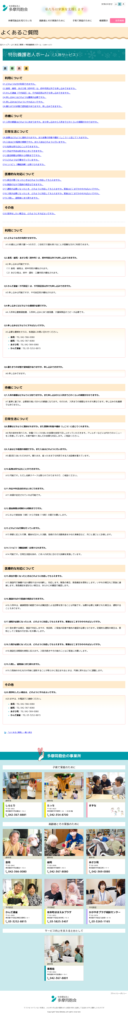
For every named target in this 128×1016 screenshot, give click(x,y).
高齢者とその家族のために (52, 20)
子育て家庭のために (82, 20)
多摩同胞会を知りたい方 (20, 20)
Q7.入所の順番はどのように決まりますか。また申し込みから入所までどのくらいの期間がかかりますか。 (51, 122)
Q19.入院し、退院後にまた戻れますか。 (21, 198)
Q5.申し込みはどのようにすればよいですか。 (23, 101)
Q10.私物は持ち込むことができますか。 (21, 146)
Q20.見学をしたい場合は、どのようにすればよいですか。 (29, 213)
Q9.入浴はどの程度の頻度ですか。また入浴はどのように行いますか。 (35, 142)
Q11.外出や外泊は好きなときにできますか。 (23, 151)
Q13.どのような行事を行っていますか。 (21, 159)
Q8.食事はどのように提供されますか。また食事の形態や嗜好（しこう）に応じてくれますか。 (46, 137)
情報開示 (103, 20)
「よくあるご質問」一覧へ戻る (19, 732)
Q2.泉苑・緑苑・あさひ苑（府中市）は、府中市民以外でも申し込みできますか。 (40, 88)
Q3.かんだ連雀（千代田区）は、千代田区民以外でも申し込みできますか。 (37, 92)
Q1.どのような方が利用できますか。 (19, 84)
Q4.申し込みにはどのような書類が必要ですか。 (24, 97)
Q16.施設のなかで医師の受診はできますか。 (23, 184)
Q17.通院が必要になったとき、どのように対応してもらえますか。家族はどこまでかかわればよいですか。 (51, 189)
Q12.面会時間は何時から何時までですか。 (22, 155)
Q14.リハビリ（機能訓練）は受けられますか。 (24, 164)
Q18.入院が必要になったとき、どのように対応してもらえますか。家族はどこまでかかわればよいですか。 (51, 193)
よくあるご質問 (17, 44)
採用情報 (119, 20)
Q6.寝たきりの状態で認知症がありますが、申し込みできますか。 (33, 106)
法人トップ (4, 44)
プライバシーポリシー (118, 993)
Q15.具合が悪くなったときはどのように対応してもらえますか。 (32, 180)
